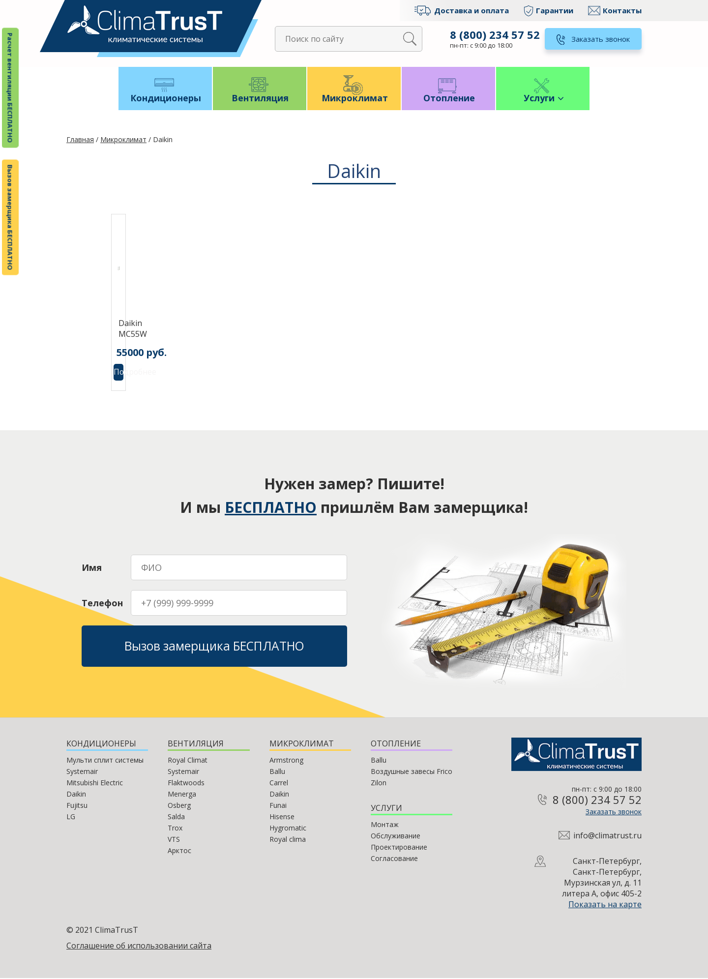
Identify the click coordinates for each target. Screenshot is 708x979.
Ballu (277, 772)
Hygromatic (287, 828)
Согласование (394, 859)
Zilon (378, 783)
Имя (92, 568)
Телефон (102, 603)
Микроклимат (354, 99)
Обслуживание (395, 836)
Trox (175, 828)
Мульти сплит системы (105, 761)
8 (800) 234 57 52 (495, 34)
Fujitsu (77, 806)
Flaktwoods (186, 783)
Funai (278, 806)
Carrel (278, 783)
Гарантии (554, 10)
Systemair (82, 772)
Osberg (179, 806)
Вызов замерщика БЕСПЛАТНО (10, 217)
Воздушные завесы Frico (411, 772)
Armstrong (286, 761)
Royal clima (287, 840)
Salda (176, 817)
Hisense (282, 817)
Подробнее (118, 373)
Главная (80, 140)
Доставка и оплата (471, 10)
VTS (174, 840)
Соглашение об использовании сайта (138, 946)
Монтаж (385, 825)
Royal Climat (187, 761)
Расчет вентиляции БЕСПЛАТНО (10, 88)
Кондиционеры (165, 99)
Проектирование (399, 848)
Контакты (622, 10)
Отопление (448, 99)
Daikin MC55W (123, 329)
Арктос (179, 851)
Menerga (182, 795)
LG (70, 817)
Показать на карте (605, 905)
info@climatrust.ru (607, 836)
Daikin (76, 795)
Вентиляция (260, 99)
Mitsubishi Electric (94, 783)
